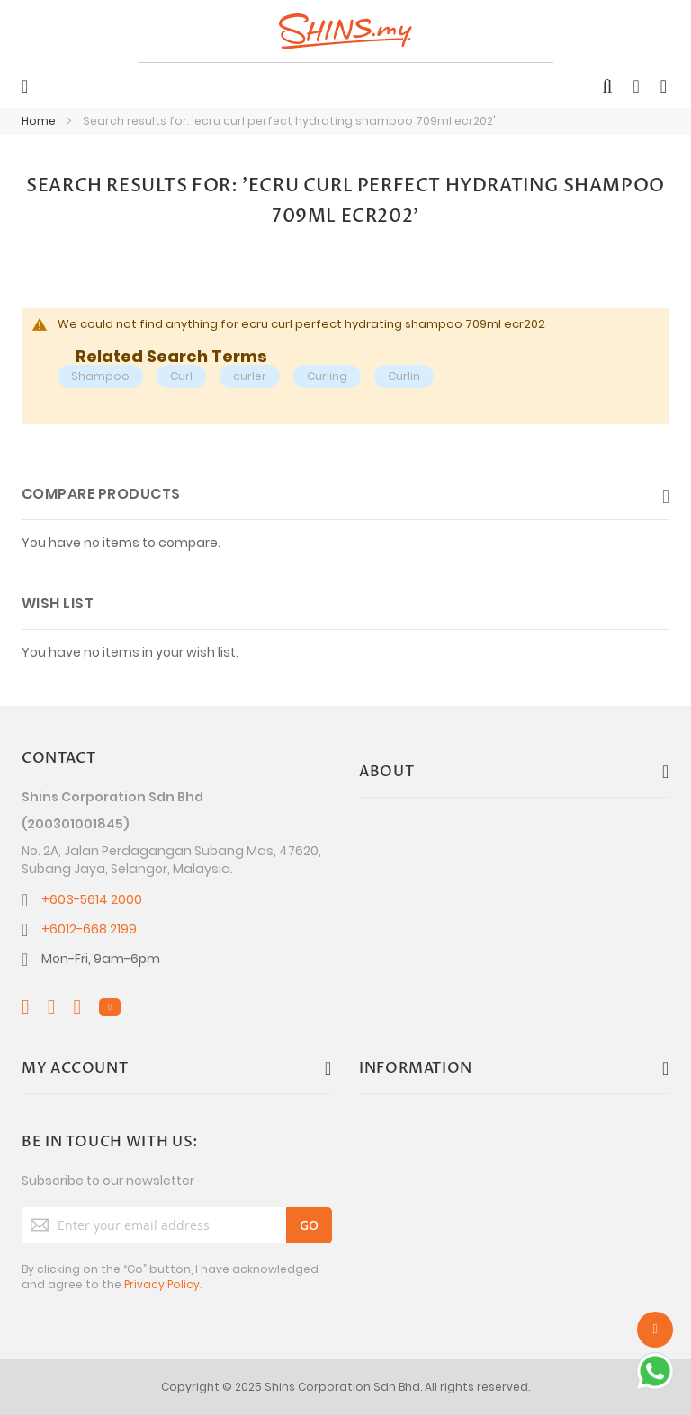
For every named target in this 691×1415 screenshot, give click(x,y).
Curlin (404, 376)
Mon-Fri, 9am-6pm (100, 959)
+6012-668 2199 (89, 929)
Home (40, 120)
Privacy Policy (162, 1284)
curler (249, 376)
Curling (327, 376)
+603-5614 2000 (91, 899)
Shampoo (100, 376)
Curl (181, 376)
